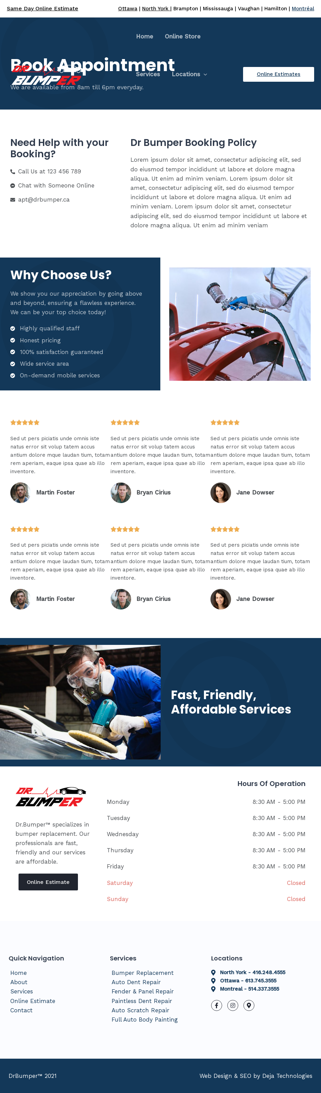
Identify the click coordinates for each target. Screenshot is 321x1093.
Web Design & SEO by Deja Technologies (255, 1075)
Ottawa (127, 8)
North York (156, 8)
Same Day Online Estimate (42, 8)
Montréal (303, 8)
